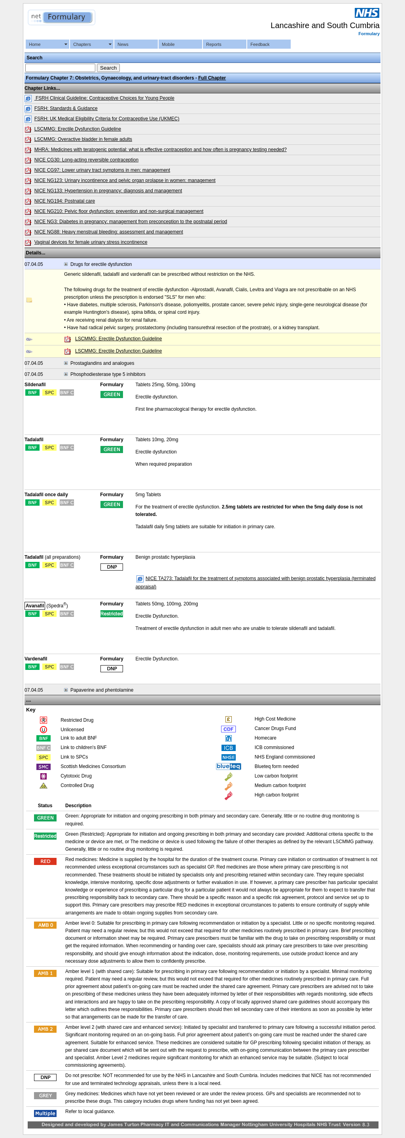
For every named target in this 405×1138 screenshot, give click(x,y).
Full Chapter (212, 78)
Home (34, 44)
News (123, 44)
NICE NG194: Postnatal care (64, 201)
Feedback (259, 44)
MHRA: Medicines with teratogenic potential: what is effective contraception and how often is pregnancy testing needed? (160, 149)
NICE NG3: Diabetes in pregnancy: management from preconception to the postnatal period (130, 221)
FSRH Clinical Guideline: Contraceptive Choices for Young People (104, 98)
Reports (213, 44)
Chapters (82, 44)
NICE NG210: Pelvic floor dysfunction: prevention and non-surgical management (119, 211)
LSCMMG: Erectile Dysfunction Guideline (77, 129)
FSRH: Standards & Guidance (66, 108)
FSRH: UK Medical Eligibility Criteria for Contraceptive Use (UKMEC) (107, 118)
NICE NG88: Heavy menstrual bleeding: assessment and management (108, 232)
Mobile (168, 44)
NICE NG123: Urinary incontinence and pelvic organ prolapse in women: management (125, 180)
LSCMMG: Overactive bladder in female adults (83, 139)
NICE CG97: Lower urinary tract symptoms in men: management (102, 170)
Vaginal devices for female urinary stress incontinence (91, 242)
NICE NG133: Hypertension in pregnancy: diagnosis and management (108, 190)
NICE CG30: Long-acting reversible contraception (86, 160)
